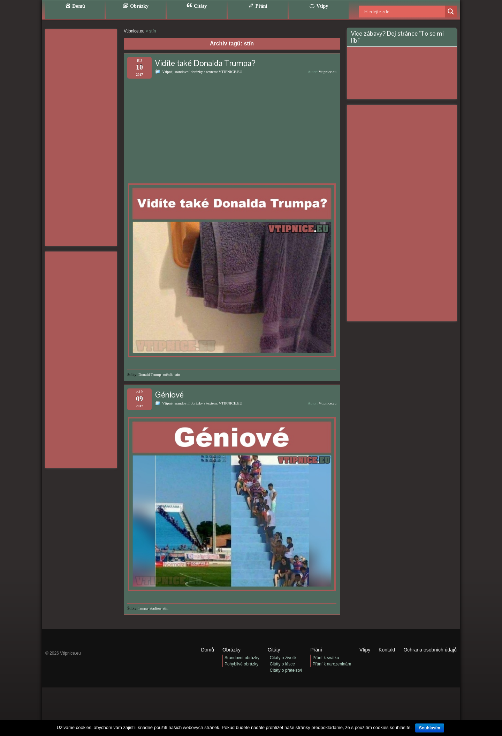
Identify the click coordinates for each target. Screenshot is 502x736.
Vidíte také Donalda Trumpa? (205, 63)
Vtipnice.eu (327, 72)
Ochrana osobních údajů (430, 650)
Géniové (169, 394)
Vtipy (364, 650)
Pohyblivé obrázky (241, 664)
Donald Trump (149, 374)
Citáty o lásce (282, 664)
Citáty (274, 650)
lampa (143, 608)
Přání (316, 650)
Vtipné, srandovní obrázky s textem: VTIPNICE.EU (202, 72)
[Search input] (395, 11)
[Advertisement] (81, 137)
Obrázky (231, 650)
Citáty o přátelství (286, 670)
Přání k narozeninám (331, 664)
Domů (207, 650)
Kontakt (387, 650)
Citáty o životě (283, 657)
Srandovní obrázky (242, 657)
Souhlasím (429, 728)
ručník (168, 374)
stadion (155, 608)
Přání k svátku (325, 657)
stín (177, 374)
